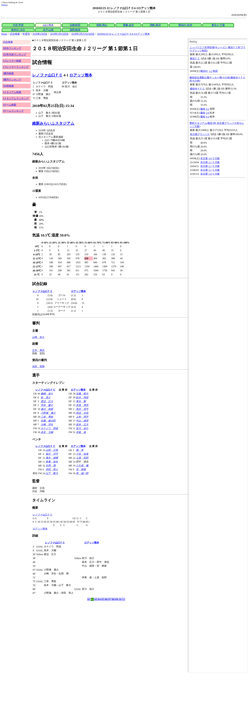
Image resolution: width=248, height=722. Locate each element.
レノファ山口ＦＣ (47, 75)
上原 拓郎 (82, 457)
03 (96, 599)
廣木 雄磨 (52, 457)
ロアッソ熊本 (80, 75)
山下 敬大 (52, 473)
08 (113, 599)
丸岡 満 (51, 465)
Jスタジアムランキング (16, 98)
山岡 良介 (38, 337)
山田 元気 (52, 450)
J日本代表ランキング (14, 54)
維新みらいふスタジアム (53, 123)
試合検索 (15, 34)
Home (4, 5)
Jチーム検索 (9, 104)
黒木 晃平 (82, 409)
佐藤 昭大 (82, 393)
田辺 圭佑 (82, 413)
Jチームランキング (13, 111)
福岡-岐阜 (75, 29)
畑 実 (79, 450)
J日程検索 (8, 86)
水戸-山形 (48, 29)
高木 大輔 (47, 432)
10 (120, 599)
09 (116, 599)
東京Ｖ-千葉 (218, 25)
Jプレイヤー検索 (12, 61)
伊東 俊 (81, 432)
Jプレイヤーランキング (16, 67)
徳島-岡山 (101, 25)
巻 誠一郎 (82, 473)
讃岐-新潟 (155, 25)
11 (123, 599)
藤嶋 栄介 (47, 393)
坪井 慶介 (47, 405)
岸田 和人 (52, 469)
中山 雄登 (82, 420)
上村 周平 (82, 416)
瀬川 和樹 (47, 409)
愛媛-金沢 (128, 25)
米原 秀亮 (82, 405)
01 (89, 599)
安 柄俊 (81, 469)
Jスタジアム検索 (12, 92)
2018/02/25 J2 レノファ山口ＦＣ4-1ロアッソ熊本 (123, 34)
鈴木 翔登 (82, 397)
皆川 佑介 (82, 428)
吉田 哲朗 (38, 366)
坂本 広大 (82, 424)
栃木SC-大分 (18, 29)
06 (106, 599)
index (217, 356)
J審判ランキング (12, 79)
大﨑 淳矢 (47, 424)
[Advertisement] (94, 697)
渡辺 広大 (47, 401)
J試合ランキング (12, 48)
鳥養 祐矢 (52, 461)
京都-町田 (75, 25)
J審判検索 (8, 73)
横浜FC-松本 (185, 25)
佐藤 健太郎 (48, 420)
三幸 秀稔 (47, 416)
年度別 (26, 34)
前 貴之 (46, 397)
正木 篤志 (38, 350)
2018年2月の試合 (59, 34)
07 (109, 599)
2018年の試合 (40, 34)
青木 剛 (81, 401)
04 (99, 599)
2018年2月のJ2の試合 (82, 34)
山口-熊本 (48, 25)
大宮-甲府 (18, 25)
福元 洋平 (52, 454)
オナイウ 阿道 (49, 428)
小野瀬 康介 (48, 413)
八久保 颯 (82, 465)
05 (103, 599)
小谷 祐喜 (82, 454)
